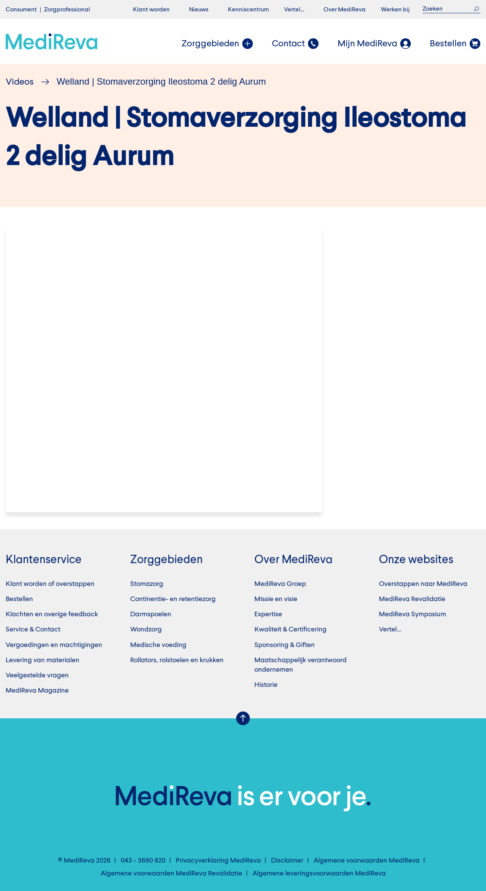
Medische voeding (158, 645)
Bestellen (19, 599)
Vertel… (294, 10)
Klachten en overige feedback (52, 614)
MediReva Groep (280, 584)
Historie (266, 685)
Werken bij (395, 10)
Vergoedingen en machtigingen (54, 645)
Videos (20, 82)
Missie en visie (275, 599)
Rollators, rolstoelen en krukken (177, 660)
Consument (21, 10)
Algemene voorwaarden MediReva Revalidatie (171, 873)
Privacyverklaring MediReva (218, 860)
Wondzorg (146, 629)
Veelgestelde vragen (37, 675)
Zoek (476, 9)
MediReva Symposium (412, 614)
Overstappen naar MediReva (423, 584)
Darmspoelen (150, 614)
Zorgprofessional (67, 10)
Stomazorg (146, 584)
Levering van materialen (42, 660)
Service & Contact (33, 629)
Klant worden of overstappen (50, 584)
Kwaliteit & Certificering (290, 629)
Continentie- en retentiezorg (173, 599)
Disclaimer (287, 860)
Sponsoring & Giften (284, 645)
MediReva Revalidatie (412, 599)
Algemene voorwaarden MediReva (367, 860)
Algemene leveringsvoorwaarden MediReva (319, 873)
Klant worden (151, 10)
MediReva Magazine (37, 690)
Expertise (268, 614)
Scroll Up (243, 718)
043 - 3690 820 (143, 860)
